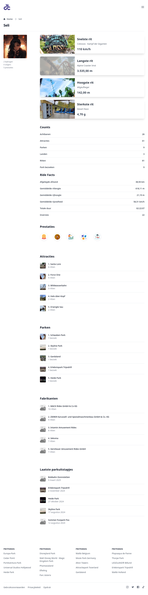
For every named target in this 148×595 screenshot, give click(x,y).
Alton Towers (82, 562)
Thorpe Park (118, 558)
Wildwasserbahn (58, 285)
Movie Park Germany (86, 558)
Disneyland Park (47, 553)
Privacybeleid (34, 587)
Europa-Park (9, 553)
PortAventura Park (12, 562)
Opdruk (47, 587)
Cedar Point (9, 558)
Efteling (43, 570)
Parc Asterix (45, 575)
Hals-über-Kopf (57, 296)
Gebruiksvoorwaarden (14, 587)
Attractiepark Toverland (87, 567)
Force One (55, 274)
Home (8, 19)
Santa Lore (55, 264)
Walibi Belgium (83, 553)
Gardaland (55, 356)
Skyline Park (56, 345)
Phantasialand (46, 565)
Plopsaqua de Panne (121, 553)
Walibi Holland (119, 572)
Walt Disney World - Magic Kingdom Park (52, 559)
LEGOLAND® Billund (122, 562)
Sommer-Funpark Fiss (58, 520)
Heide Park (55, 378)
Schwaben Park (57, 335)
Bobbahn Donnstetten (59, 477)
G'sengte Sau (56, 306)
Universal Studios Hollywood (17, 567)
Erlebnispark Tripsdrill (61, 367)
